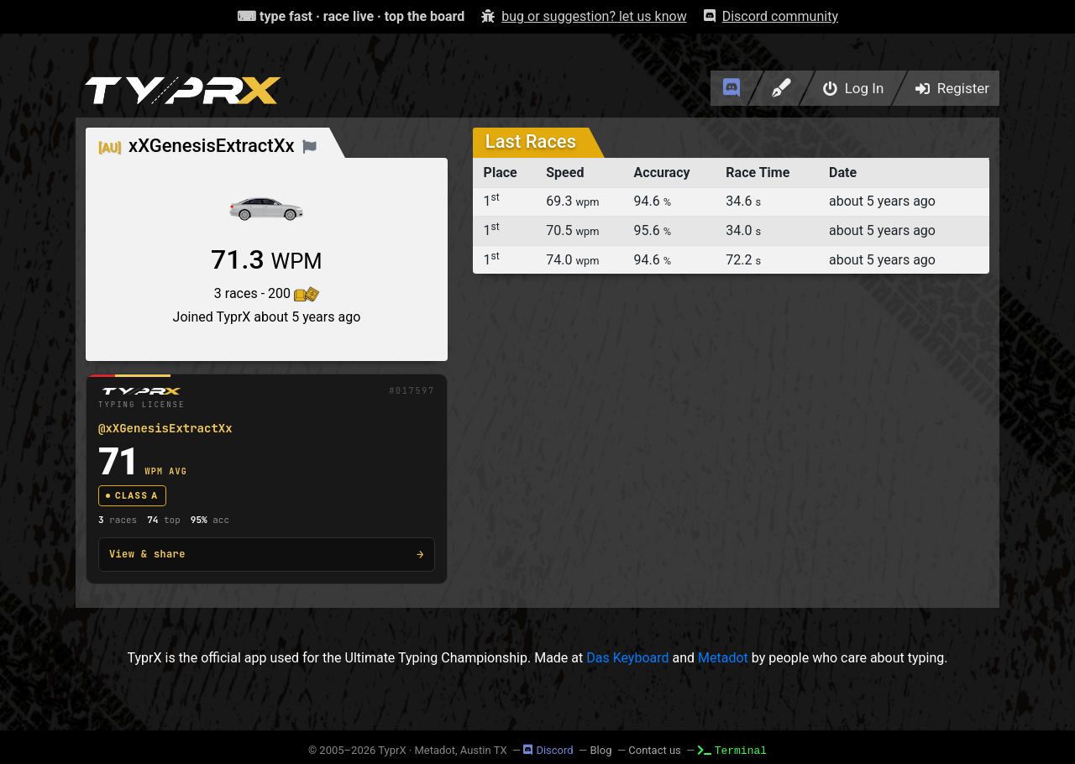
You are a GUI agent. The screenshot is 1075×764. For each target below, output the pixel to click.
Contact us (654, 750)
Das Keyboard (627, 658)
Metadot (723, 658)
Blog (600, 750)
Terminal (732, 749)
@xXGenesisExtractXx (165, 428)
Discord (548, 750)
